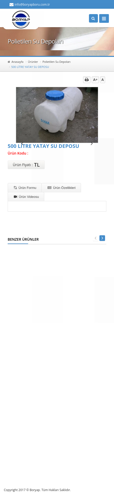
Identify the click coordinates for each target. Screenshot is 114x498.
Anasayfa (18, 62)
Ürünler (33, 62)
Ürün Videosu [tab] (26, 197)
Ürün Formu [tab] (25, 188)
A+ (95, 79)
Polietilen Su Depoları (56, 62)
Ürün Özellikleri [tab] (62, 188)
